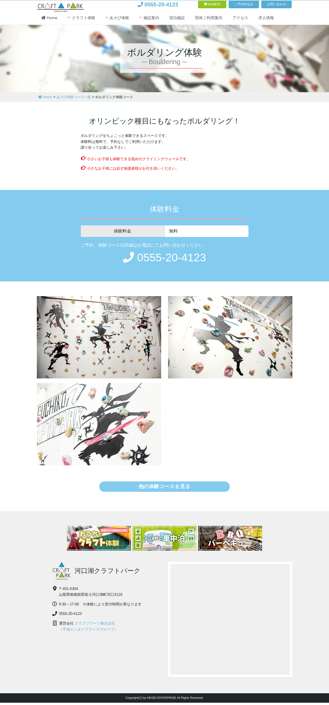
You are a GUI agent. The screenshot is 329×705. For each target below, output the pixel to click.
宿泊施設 (183, 20)
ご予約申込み (235, 4)
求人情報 (277, 20)
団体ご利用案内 (217, 20)
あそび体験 (120, 20)
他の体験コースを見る (164, 487)
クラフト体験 (83, 20)
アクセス (250, 20)
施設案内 (154, 20)
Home (49, 20)
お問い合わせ (273, 4)
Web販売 (198, 4)
